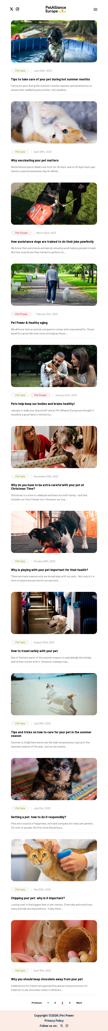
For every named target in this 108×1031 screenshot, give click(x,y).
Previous (37, 1002)
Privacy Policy (54, 1020)
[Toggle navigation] (95, 9)
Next (79, 1002)
